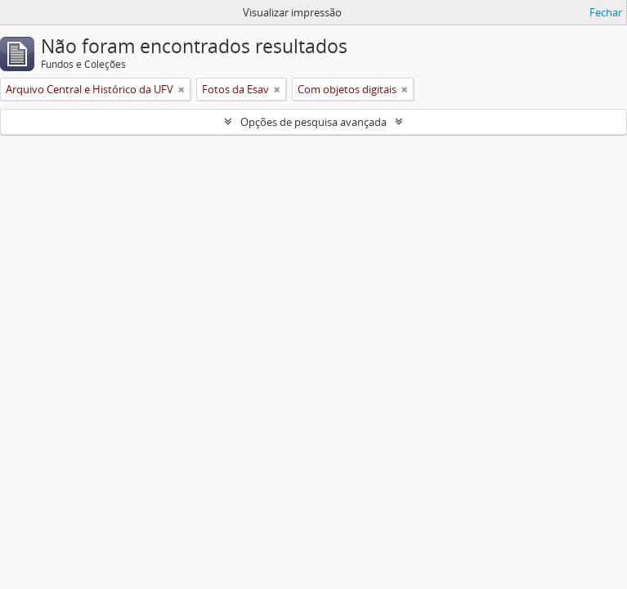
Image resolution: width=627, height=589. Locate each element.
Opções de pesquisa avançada (313, 122)
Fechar (605, 12)
